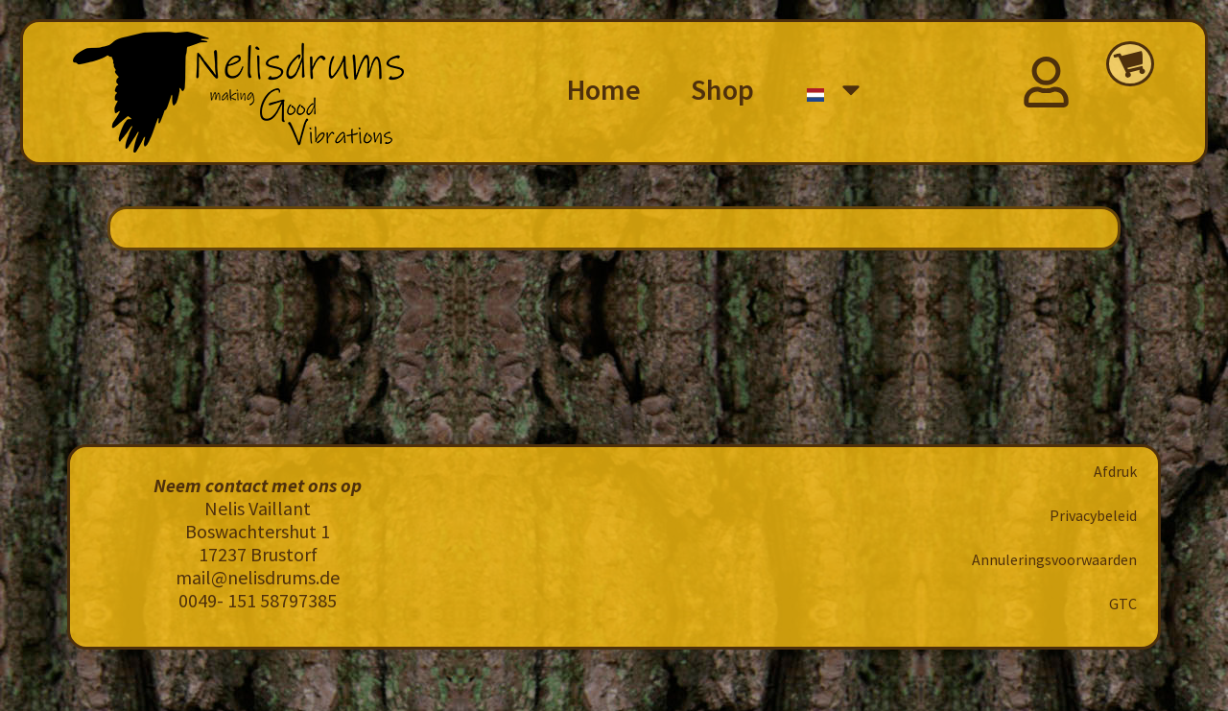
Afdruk (1115, 471)
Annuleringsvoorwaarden (1054, 559)
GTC (1123, 603)
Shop (722, 89)
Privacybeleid (1093, 515)
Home (604, 89)
